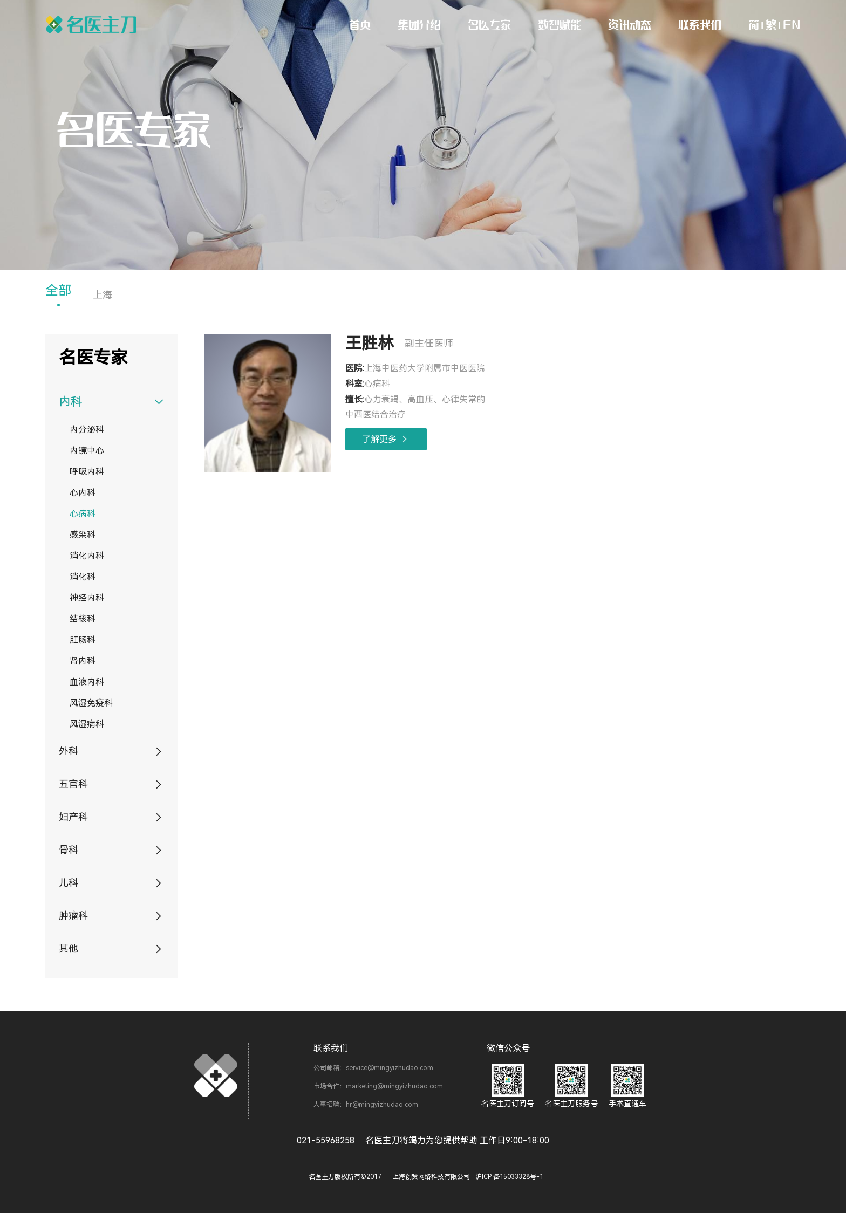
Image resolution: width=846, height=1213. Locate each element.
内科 (71, 401)
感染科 (82, 535)
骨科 (68, 849)
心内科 (82, 493)
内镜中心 (87, 451)
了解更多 (386, 439)
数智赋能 (559, 24)
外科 (68, 751)
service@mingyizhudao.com (389, 1068)
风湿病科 (87, 724)
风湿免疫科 (91, 703)
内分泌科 (87, 429)
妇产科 (73, 817)
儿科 (68, 882)
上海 (102, 294)
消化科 (82, 577)
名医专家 (489, 24)
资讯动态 (629, 24)
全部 (58, 290)
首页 (360, 24)
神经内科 (87, 598)
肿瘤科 (73, 915)
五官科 (73, 784)
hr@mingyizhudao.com (382, 1104)
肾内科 (82, 661)
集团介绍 (419, 24)
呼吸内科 (87, 472)
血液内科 (87, 682)
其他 (68, 948)
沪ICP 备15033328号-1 (509, 1177)
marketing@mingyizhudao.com (394, 1086)
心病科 (82, 514)
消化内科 (87, 556)
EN (791, 24)
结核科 (82, 619)
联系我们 (699, 24)
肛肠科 (82, 640)
